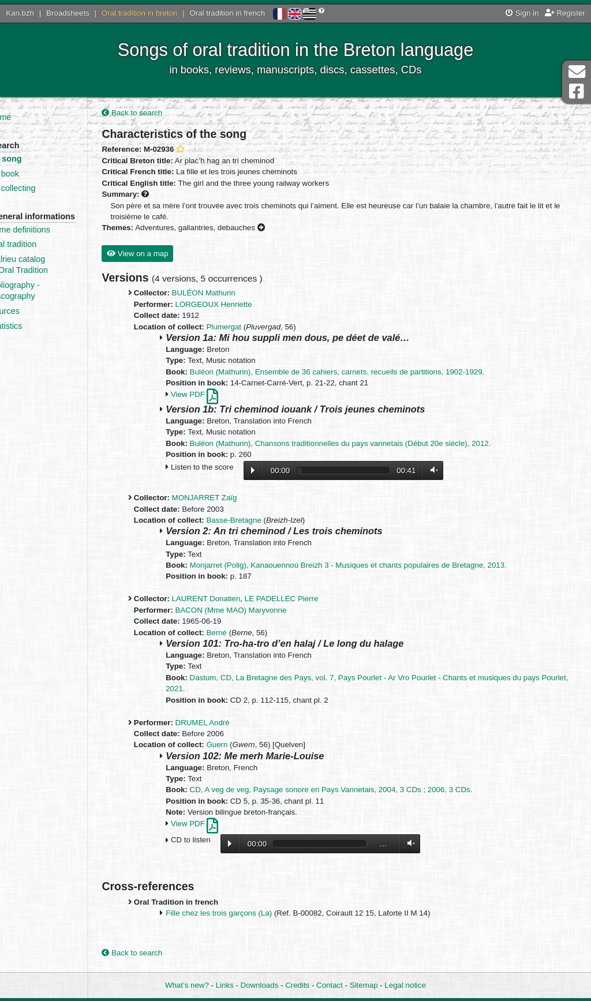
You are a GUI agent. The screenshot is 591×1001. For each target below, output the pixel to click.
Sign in (522, 13)
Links (225, 985)
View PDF (223, 395)
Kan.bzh (20, 13)
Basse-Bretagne (262, 521)
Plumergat (252, 328)
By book (39, 173)
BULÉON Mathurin (232, 294)
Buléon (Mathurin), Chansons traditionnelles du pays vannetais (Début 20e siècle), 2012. (368, 444)
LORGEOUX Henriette (242, 305)
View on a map (165, 254)
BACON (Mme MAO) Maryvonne (259, 611)
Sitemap (364, 985)
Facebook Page (576, 91)
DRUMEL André (231, 723)
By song (40, 158)
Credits (297, 985)
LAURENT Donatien (234, 600)
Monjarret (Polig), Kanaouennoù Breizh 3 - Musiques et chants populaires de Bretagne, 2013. (376, 566)
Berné (245, 633)
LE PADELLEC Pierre (310, 600)
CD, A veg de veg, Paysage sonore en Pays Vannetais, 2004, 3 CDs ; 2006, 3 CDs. (359, 791)
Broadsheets (67, 13)
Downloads (260, 985)
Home (35, 117)
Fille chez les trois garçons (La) (247, 914)
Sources (39, 322)
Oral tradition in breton (140, 13)
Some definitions (54, 240)
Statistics (40, 337)
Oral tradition (47, 255)
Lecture (281, 471)
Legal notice (405, 985)
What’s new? (187, 985)
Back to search (160, 114)
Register (565, 13)
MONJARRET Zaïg (232, 498)
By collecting (47, 188)
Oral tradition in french (227, 13)
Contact (329, 985)
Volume (460, 471)
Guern (245, 746)
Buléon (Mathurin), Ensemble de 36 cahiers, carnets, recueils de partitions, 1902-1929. (365, 373)
